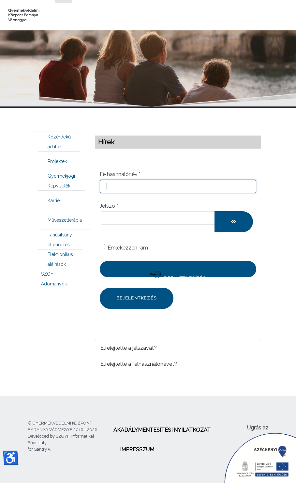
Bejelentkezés (136, 298)
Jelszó (109, 206)
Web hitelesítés (178, 273)
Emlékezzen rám (128, 248)
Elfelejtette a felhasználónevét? (138, 364)
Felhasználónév (120, 174)
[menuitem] (59, 142)
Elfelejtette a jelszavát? (128, 348)
